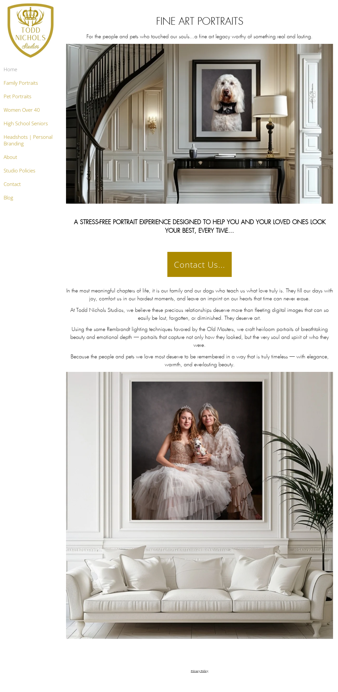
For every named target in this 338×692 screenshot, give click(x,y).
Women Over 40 (22, 109)
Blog (8, 197)
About (10, 157)
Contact (12, 184)
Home (10, 69)
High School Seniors (26, 123)
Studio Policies (19, 170)
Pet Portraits (17, 96)
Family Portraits (21, 82)
